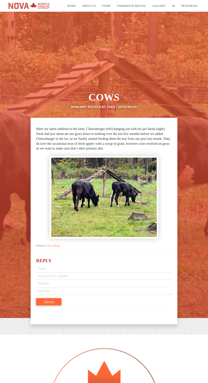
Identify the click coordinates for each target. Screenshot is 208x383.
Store (106, 5)
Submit (57, 300)
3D (173, 5)
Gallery (159, 5)
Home (71, 5)
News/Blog (189, 5)
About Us (89, 5)
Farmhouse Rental (131, 5)
